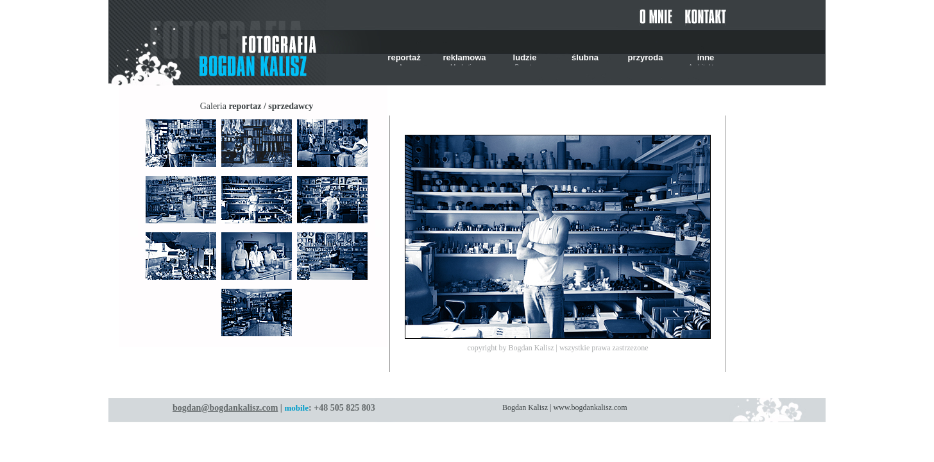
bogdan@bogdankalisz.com (225, 408)
